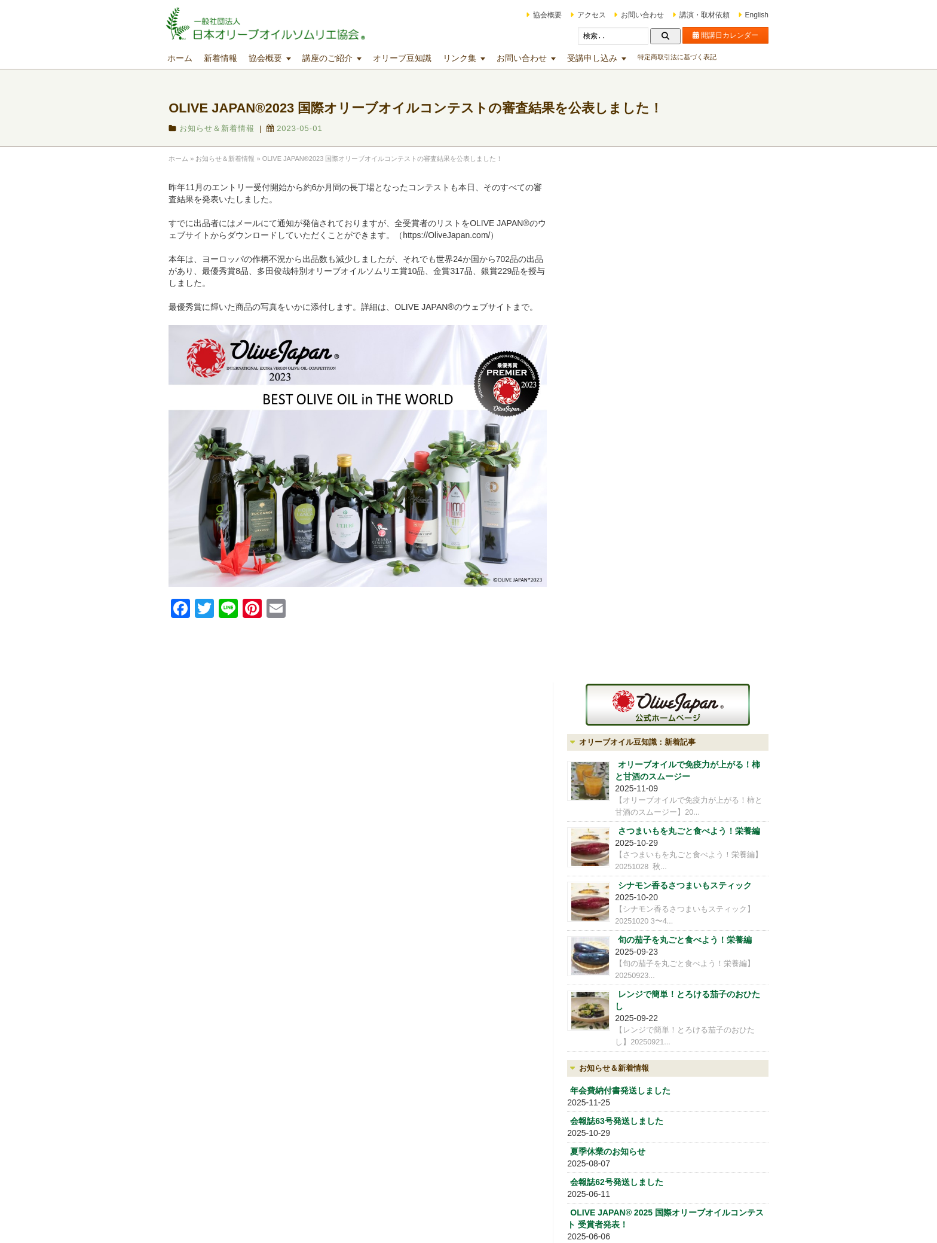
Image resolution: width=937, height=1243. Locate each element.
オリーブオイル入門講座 (379, 1054)
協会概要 (534, 15)
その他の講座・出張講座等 (532, 1148)
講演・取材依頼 (691, 15)
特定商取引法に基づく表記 (690, 56)
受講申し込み (605, 58)
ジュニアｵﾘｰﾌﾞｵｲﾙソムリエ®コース (396, 1072)
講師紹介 (621, 846)
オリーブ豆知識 (415, 58)
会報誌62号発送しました (641, 728)
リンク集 (472, 58)
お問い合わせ (629, 15)
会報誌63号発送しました (641, 667)
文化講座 (503, 1130)
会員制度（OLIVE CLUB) (651, 828)
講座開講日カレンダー (376, 1036)
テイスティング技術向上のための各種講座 (542, 1064)
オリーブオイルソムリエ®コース (393, 1090)
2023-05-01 (308, 128)
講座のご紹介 (341, 58)
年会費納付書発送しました (645, 636)
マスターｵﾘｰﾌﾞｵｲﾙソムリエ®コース (396, 1108)
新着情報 (233, 58)
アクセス (578, 15)
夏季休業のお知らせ (632, 697)
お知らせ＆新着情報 (230, 128)
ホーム (193, 58)
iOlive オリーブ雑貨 (641, 883)
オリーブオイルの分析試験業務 (662, 865)
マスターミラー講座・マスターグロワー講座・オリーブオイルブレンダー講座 (539, 1100)
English (743, 15)
